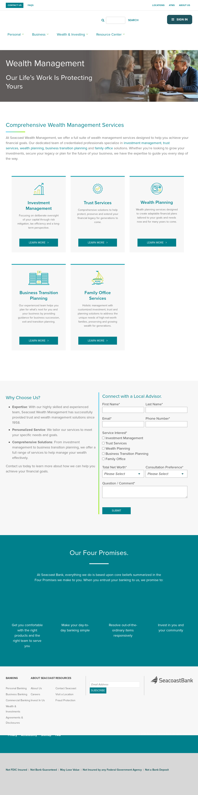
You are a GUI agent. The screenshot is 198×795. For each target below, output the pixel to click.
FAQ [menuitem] (58, 732)
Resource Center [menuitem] (91, 33)
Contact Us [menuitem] (14, 5)
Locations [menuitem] (158, 5)
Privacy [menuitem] (12, 732)
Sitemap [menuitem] (46, 732)
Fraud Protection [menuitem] (65, 697)
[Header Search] (119, 19)
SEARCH (137, 19)
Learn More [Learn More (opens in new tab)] (37, 337)
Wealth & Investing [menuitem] (60, 33)
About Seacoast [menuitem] (43, 675)
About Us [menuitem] (184, 5)
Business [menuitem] (33, 33)
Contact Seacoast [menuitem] (65, 685)
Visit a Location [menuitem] (64, 691)
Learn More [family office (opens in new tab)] (96, 337)
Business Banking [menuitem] (16, 691)
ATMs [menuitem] (172, 5)
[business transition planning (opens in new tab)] (66, 145)
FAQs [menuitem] (30, 5)
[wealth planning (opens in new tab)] (32, 145)
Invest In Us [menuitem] (38, 697)
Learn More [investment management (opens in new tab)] (37, 239)
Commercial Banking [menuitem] (18, 697)
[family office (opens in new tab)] (104, 145)
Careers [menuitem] (35, 691)
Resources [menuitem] (63, 675)
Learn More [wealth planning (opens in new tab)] (155, 239)
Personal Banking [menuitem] (16, 685)
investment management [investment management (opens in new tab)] (142, 140)
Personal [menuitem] (12, 33)
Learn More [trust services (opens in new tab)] (96, 239)
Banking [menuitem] (12, 675)
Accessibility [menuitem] (29, 732)
